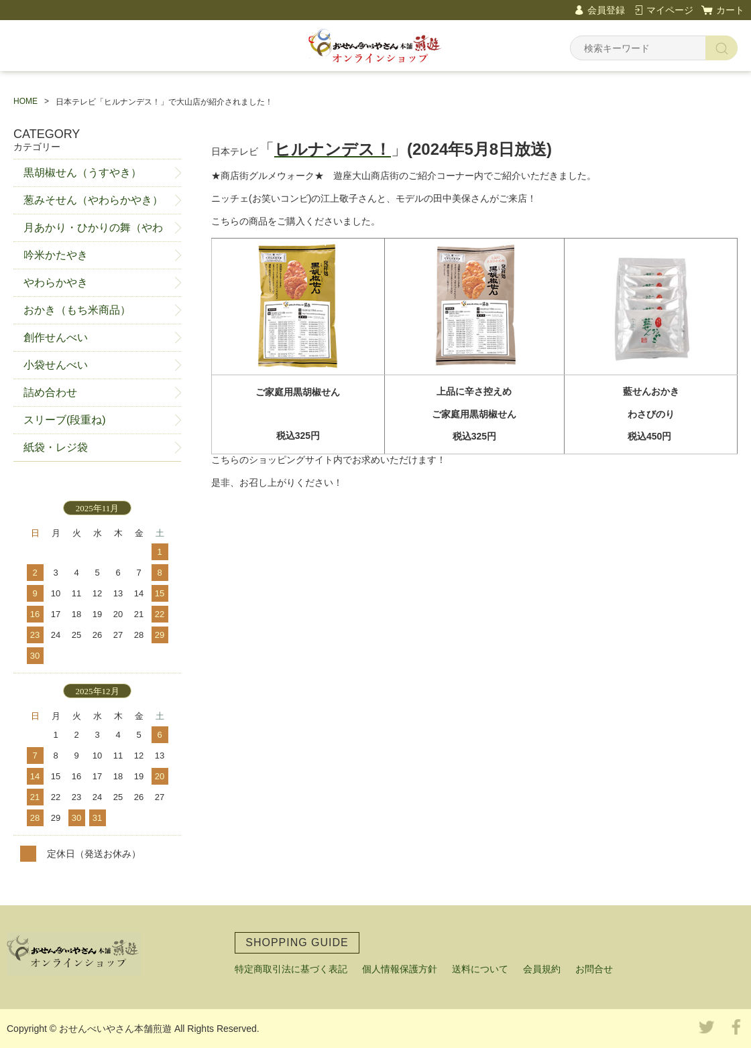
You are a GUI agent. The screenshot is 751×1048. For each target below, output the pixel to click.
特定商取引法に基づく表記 (291, 969)
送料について (480, 969)
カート (730, 10)
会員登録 (606, 10)
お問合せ (594, 969)
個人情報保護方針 (399, 969)
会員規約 (542, 969)
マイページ (669, 10)
